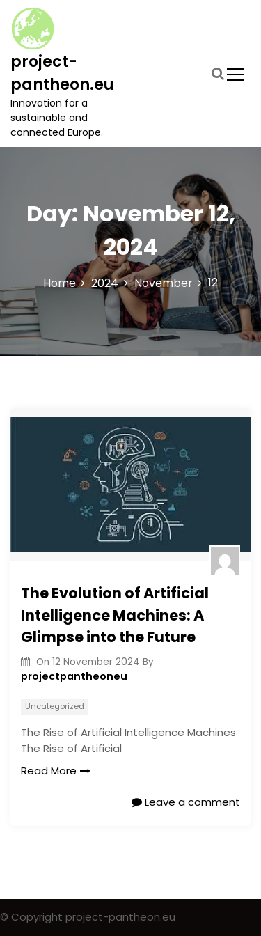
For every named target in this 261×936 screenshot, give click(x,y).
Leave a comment (186, 802)
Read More (55, 770)
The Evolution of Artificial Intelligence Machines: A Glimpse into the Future (115, 615)
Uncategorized (54, 706)
